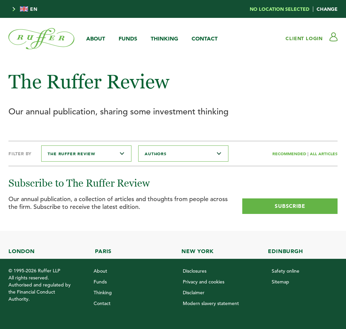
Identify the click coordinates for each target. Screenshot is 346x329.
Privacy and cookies (203, 282)
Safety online (285, 271)
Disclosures (194, 271)
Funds (128, 38)
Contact (205, 38)
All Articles (324, 153)
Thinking (164, 38)
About (95, 38)
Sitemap (280, 282)
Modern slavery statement (211, 303)
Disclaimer (193, 293)
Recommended (289, 153)
